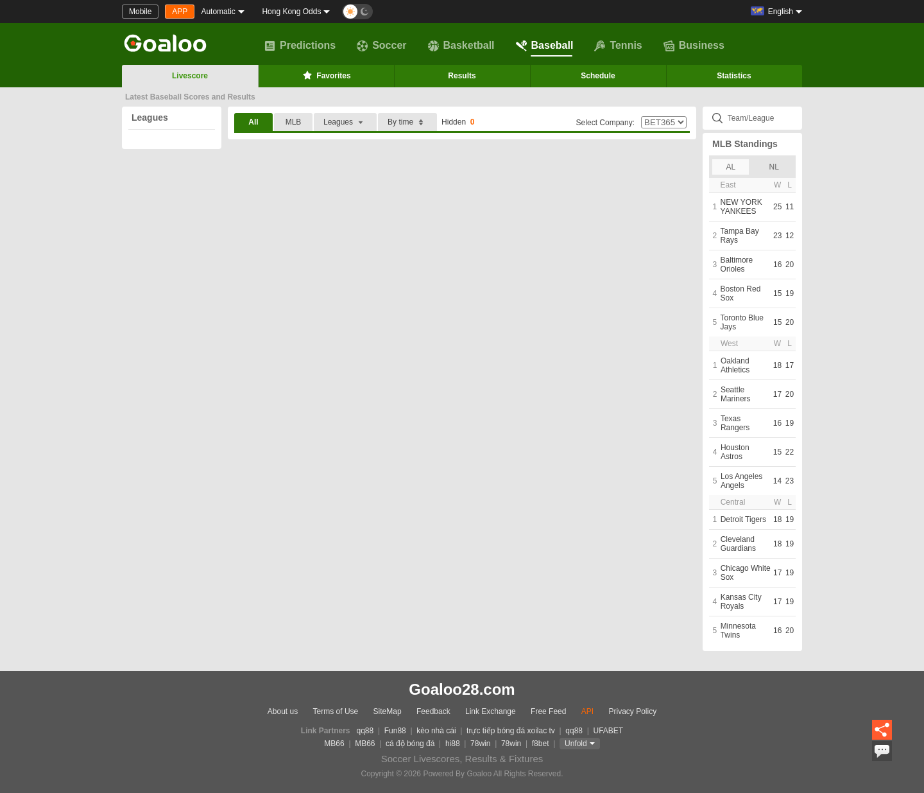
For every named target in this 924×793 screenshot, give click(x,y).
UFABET (609, 730)
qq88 (365, 730)
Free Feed (548, 711)
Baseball (545, 45)
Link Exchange (490, 711)
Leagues (150, 117)
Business (693, 45)
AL (730, 166)
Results (461, 75)
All (253, 122)
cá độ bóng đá (410, 743)
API (587, 711)
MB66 (334, 743)
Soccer (381, 45)
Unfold (576, 743)
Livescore (190, 75)
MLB (294, 122)
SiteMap (387, 711)
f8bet (540, 743)
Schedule (598, 75)
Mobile (140, 11)
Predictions (300, 45)
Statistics (734, 75)
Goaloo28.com (462, 689)
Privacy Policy (632, 711)
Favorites (325, 75)
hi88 (452, 743)
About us (283, 711)
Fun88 (395, 730)
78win (480, 743)
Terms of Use (336, 711)
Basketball (461, 45)
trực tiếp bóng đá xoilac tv (510, 730)
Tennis (618, 45)
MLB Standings (745, 144)
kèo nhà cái (436, 730)
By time (407, 122)
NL (774, 166)
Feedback (433, 711)
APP (179, 11)
